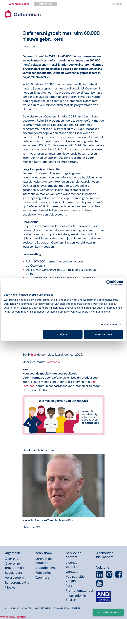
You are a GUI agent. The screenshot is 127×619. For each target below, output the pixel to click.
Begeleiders (13, 573)
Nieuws (10, 587)
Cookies (76, 607)
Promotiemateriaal (79, 591)
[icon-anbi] (103, 592)
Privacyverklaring (61, 607)
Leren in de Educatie (43, 561)
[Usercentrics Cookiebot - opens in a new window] (108, 282)
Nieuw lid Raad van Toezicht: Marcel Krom (48, 520)
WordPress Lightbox (13, 617)
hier (33, 355)
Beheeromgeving (17, 582)
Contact (117, 3)
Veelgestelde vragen (75, 579)
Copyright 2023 (42, 607)
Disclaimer (26, 607)
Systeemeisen (12, 607)
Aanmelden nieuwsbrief (104, 555)
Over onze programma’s (14, 565)
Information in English (76, 597)
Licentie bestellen (72, 565)
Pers (69, 586)
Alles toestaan (103, 334)
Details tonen (109, 324)
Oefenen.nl (45, 3)
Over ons (11, 559)
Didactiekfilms (45, 568)
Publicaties (43, 573)
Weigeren (62, 334)
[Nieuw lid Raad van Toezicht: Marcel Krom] (63, 456)
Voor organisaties (18, 4)
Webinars (42, 578)
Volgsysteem (14, 578)
